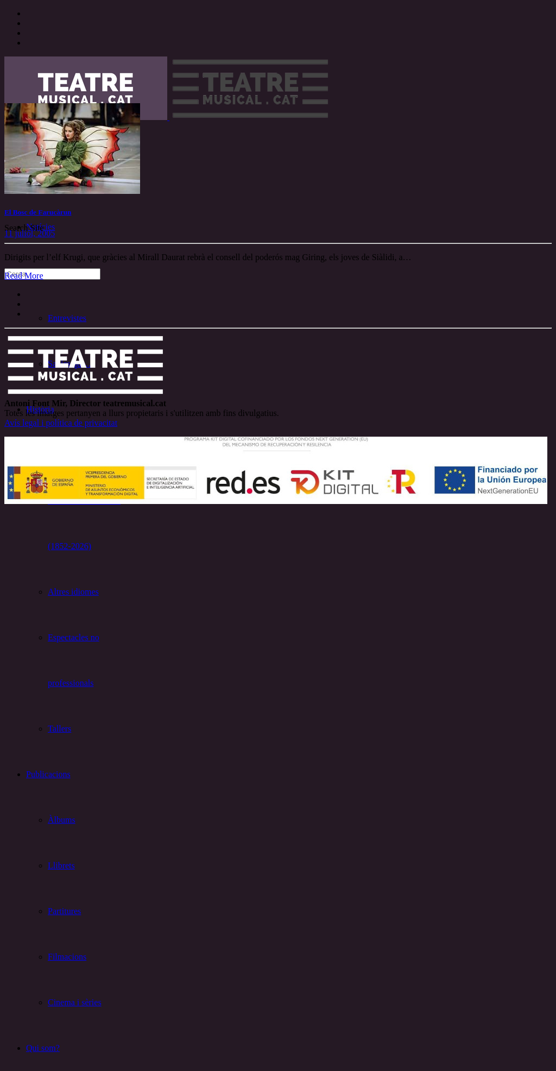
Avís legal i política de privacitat (60, 422)
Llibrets (61, 865)
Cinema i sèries (75, 1002)
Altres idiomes (73, 591)
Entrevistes (67, 318)
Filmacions (67, 956)
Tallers (59, 728)
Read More (23, 275)
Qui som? (43, 1048)
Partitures (64, 911)
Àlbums (61, 819)
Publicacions (48, 774)
